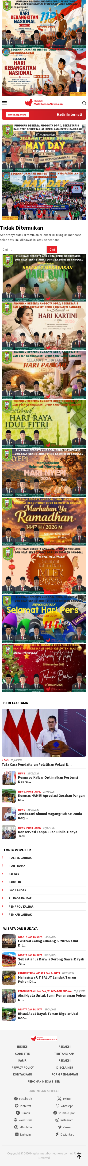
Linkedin (23, 1135)
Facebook (23, 1099)
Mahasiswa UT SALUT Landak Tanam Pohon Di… (47, 979)
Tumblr (23, 1113)
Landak (41, 991)
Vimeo (64, 1127)
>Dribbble (23, 1127)
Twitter (64, 1099)
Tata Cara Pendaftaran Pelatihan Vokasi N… (37, 764)
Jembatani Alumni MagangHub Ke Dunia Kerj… (50, 816)
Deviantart (64, 1135)
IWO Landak (17, 890)
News (5, 760)
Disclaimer (64, 1068)
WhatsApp (64, 1106)
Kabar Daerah (27, 991)
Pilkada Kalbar (20, 898)
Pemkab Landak (20, 915)
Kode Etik (22, 1054)
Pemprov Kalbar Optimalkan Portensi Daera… (48, 779)
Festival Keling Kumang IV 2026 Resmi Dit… (48, 943)
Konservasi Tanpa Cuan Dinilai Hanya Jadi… (47, 834)
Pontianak (33, 791)
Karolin (15, 882)
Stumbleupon (64, 1113)
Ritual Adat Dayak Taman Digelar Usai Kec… (48, 1016)
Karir (22, 1060)
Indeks (22, 1047)
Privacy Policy (22, 1068)
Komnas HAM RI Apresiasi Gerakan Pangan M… (51, 798)
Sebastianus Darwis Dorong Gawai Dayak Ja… (51, 961)
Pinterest (23, 1106)
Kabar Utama (26, 973)
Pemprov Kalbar (21, 907)
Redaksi (65, 1047)
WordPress (22, 1120)
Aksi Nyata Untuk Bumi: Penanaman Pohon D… (52, 997)
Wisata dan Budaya (30, 937)
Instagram (64, 1120)
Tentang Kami (64, 1054)
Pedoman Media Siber (43, 1081)
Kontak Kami (22, 1074)
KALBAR (14, 874)
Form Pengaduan (65, 1074)
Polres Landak (20, 858)
